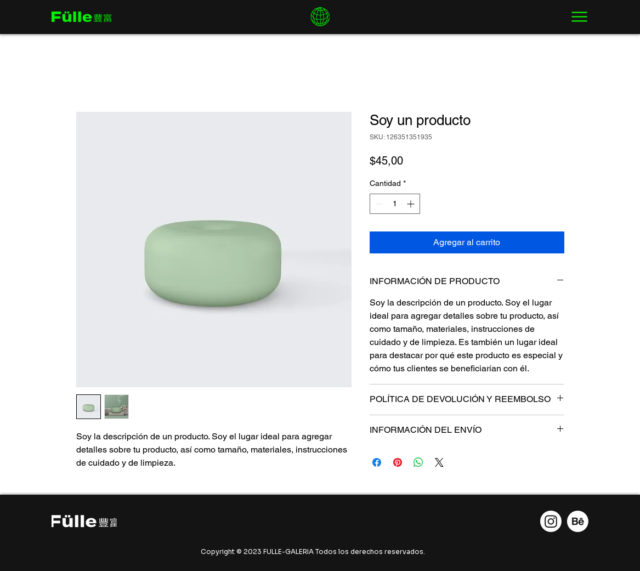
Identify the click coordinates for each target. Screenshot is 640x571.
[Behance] (577, 521)
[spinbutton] (395, 203)
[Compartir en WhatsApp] (418, 462)
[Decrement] (378, 203)
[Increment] (411, 203)
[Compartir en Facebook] (376, 462)
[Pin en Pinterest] (397, 462)
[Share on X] (439, 462)
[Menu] (579, 16)
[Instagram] (551, 521)
